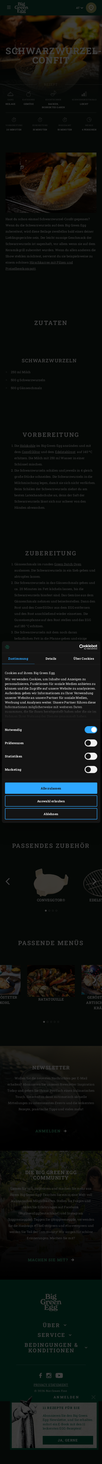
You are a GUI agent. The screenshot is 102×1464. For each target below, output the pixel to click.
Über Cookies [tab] (83, 658)
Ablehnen (51, 814)
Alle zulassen (51, 788)
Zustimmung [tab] (18, 658)
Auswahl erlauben (51, 801)
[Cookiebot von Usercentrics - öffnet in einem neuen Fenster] (77, 647)
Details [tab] (51, 658)
